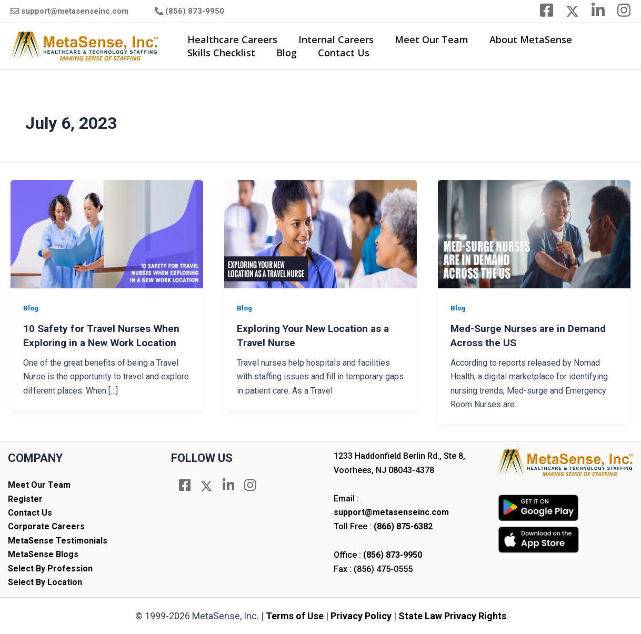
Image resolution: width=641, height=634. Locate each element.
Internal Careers (332, 39)
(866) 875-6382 (403, 526)
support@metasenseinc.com (74, 11)
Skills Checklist (220, 52)
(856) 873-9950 (194, 11)
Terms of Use (295, 615)
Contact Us (338, 52)
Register (25, 499)
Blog (283, 52)
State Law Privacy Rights (452, 615)
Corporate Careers (46, 526)
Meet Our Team (426, 39)
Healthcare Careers (231, 39)
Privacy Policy (361, 615)
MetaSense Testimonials (57, 540)
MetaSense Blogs (43, 554)
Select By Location (45, 582)
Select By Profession (50, 568)
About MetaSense (523, 39)
